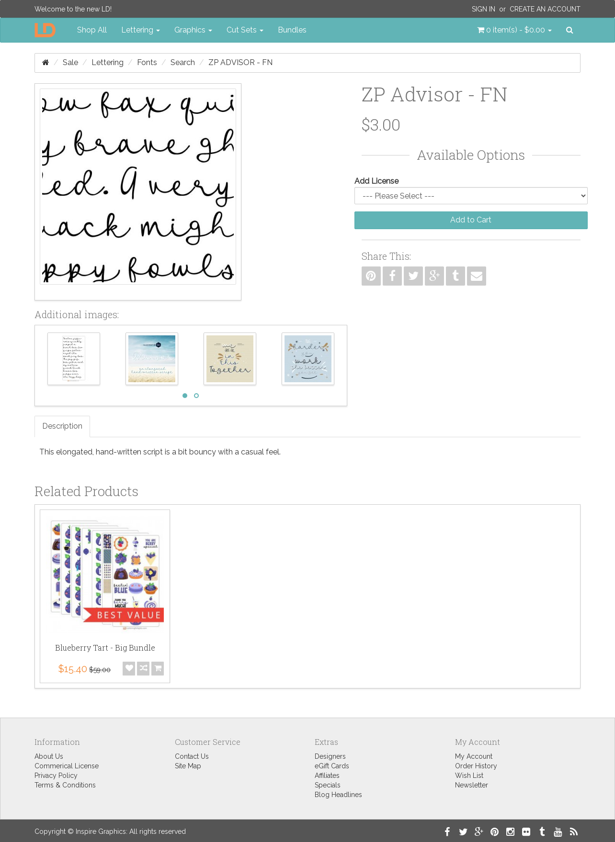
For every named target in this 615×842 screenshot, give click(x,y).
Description (62, 426)
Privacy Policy (56, 775)
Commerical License (66, 766)
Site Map (188, 766)
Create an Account (545, 9)
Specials (328, 785)
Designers (330, 756)
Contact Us (192, 756)
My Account (473, 756)
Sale (70, 62)
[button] (514, 30)
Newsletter (471, 785)
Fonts (147, 62)
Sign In (483, 9)
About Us (48, 756)
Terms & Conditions (65, 785)
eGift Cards (332, 766)
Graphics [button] (193, 29)
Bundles (292, 29)
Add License (376, 181)
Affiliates (327, 775)
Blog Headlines (338, 794)
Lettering (107, 62)
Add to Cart (470, 219)
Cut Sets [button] (245, 29)
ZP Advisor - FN (240, 62)
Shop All (92, 29)
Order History (476, 766)
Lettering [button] (140, 29)
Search (183, 62)
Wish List (469, 775)
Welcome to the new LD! (73, 9)
